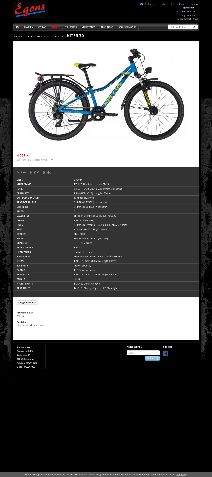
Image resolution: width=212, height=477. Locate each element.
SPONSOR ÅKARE (127, 26)
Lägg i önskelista (27, 302)
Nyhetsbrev (180, 3)
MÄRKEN (28, 26)
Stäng (184, 474)
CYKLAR (42, 26)
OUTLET (55, 26)
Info (179, 474)
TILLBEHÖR (71, 26)
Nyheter (165, 3)
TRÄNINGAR (107, 26)
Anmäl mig (152, 358)
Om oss (152, 3)
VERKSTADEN (89, 26)
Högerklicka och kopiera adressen (34, 325)
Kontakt (195, 3)
